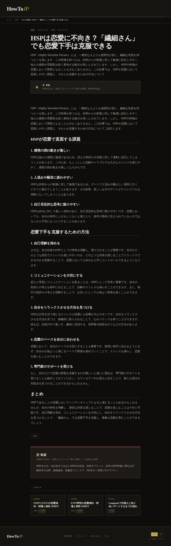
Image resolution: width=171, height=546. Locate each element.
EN (161, 534)
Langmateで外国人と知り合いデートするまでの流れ (123, 505)
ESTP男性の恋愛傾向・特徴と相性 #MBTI (85, 505)
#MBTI (36, 511)
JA (154, 534)
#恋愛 (35, 436)
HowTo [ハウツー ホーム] (18, 9)
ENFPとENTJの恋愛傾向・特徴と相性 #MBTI (46, 505)
